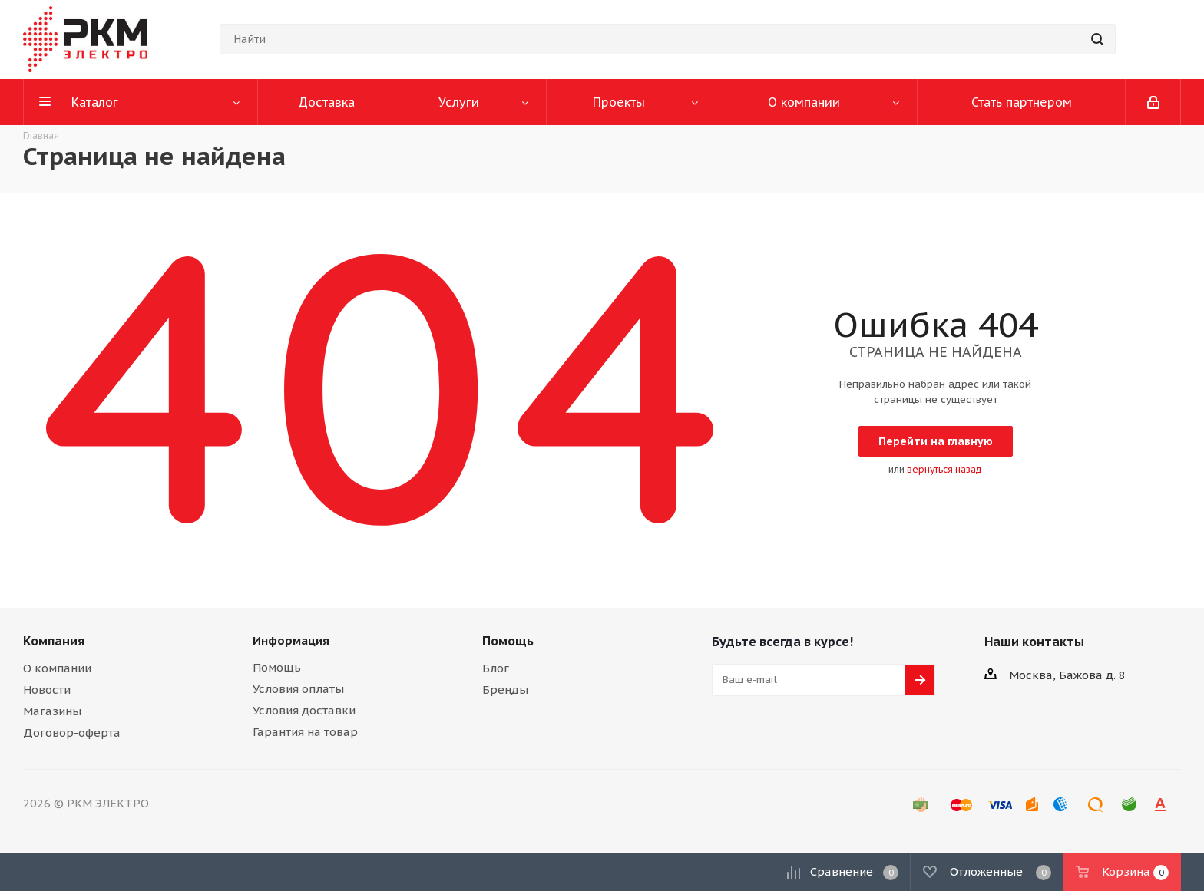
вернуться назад (944, 469)
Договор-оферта (72, 732)
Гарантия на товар (305, 731)
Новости (47, 689)
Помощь (277, 667)
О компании (57, 668)
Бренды (505, 689)
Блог (495, 668)
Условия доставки (304, 710)
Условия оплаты (298, 688)
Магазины (52, 711)
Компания (53, 640)
